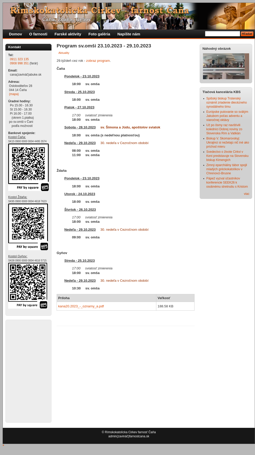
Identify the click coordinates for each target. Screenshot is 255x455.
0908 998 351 (19, 63)
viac (246, 194)
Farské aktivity (68, 34)
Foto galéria (99, 34)
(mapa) (14, 94)
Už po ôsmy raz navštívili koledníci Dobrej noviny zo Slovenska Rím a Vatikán (224, 129)
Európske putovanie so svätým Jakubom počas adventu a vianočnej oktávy (227, 116)
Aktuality (63, 52)
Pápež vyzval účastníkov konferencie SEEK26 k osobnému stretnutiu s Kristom (227, 182)
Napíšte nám (128, 34)
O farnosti (38, 34)
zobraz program (98, 61)
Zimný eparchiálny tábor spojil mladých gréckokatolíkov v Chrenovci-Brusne (226, 169)
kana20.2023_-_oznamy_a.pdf (81, 306)
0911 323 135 (19, 59)
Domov (15, 34)
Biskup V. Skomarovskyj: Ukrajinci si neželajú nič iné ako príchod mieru (227, 142)
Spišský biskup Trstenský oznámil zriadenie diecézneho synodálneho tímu (226, 102)
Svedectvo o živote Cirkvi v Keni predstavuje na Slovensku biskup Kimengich (227, 156)
